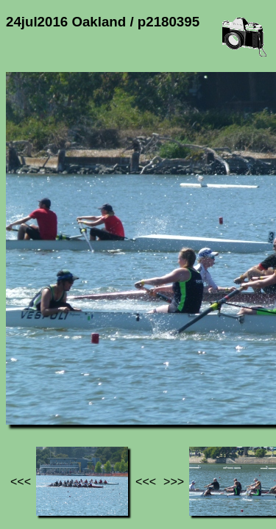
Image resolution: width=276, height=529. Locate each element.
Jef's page (32, 382)
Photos (87, 382)
